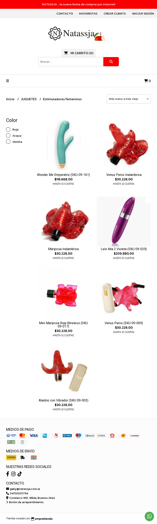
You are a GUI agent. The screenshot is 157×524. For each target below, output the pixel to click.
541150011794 (17, 493)
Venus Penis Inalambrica (124, 175)
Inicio (10, 99)
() (78, 53)
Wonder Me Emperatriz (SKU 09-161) (63, 175)
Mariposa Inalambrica (63, 249)
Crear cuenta (115, 13)
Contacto (64, 13)
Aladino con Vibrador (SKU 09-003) (63, 400)
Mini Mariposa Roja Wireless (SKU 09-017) (63, 324)
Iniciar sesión (143, 13)
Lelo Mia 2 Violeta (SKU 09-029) (124, 249)
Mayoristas (88, 13)
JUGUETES (29, 99)
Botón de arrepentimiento (25, 502)
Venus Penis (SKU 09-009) (124, 323)
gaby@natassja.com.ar (23, 489)
